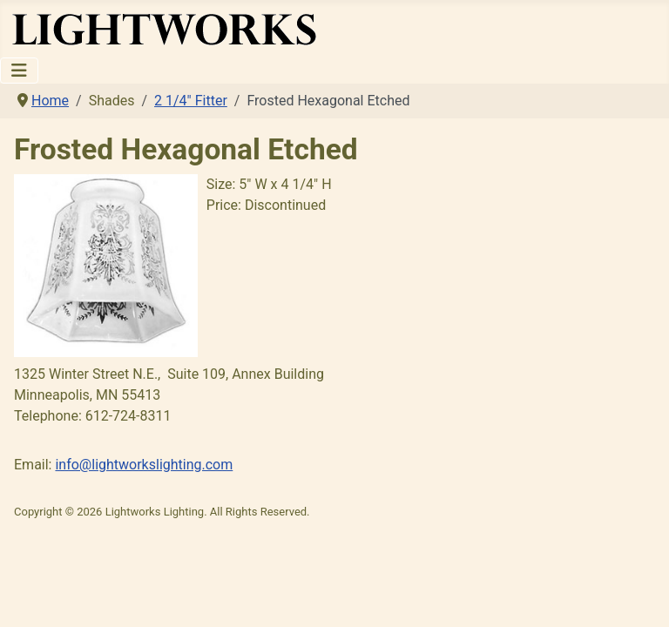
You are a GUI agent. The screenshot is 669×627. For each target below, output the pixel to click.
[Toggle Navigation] (19, 70)
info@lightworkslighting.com (144, 464)
